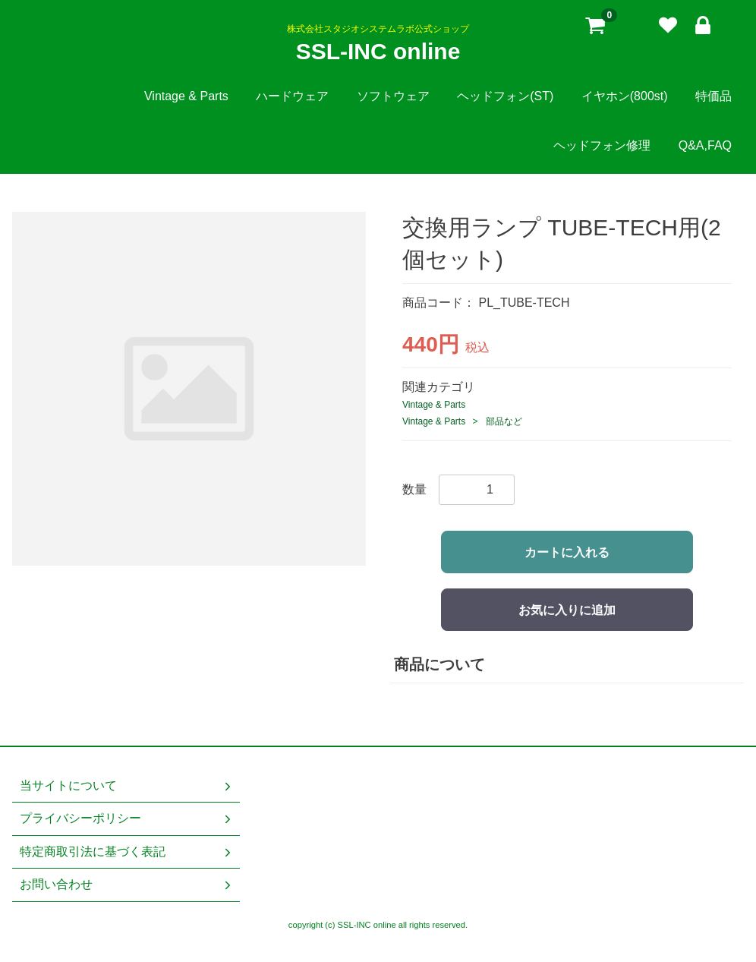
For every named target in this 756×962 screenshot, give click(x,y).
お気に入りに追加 (567, 610)
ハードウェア (292, 96)
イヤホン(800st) (624, 96)
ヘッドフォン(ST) (505, 96)
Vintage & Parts (186, 96)
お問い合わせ (127, 884)
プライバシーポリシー (127, 818)
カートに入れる (567, 552)
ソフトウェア (393, 96)
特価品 (713, 96)
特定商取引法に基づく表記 (127, 851)
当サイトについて (127, 786)
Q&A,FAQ (705, 145)
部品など (504, 421)
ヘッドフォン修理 (601, 145)
